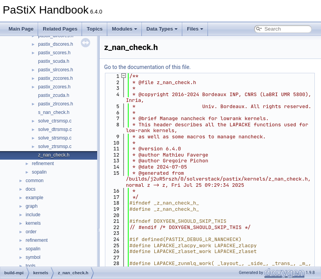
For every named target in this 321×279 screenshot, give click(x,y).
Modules (124, 29)
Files (195, 29)
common (35, 180)
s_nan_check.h (54, 112)
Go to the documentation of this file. (147, 67)
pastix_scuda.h (53, 61)
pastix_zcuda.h (53, 95)
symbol (33, 257)
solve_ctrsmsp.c (55, 121)
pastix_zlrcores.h (55, 104)
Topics (95, 29)
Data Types (162, 29)
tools (30, 266)
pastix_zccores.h (55, 78)
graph (32, 206)
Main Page (21, 29)
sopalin (39, 172)
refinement (43, 163)
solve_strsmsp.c (55, 138)
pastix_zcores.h (54, 87)
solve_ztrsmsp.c (55, 146)
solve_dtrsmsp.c (55, 129)
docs (30, 189)
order (31, 231)
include (33, 214)
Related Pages (60, 29)
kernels (33, 223)
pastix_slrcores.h (55, 69)
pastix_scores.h (54, 52)
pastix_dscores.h (55, 44)
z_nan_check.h (54, 155)
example (34, 197)
